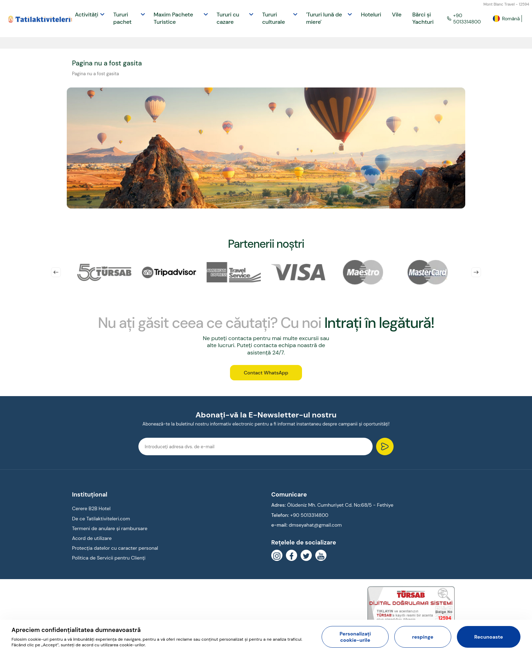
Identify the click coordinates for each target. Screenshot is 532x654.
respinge (422, 637)
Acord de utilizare (92, 538)
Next (476, 272)
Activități (86, 14)
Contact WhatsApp (266, 373)
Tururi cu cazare (228, 18)
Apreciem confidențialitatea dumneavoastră (76, 630)
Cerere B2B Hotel (91, 509)
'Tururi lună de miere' (324, 18)
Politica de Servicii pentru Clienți (108, 558)
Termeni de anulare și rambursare (110, 529)
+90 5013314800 (464, 18)
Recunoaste (488, 637)
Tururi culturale (273, 18)
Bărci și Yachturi (423, 18)
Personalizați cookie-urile (355, 637)
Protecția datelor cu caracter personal (115, 548)
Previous (56, 272)
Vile (396, 14)
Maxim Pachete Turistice (173, 18)
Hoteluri (371, 14)
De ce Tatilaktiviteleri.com (101, 519)
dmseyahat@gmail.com (315, 525)
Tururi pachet (122, 18)
